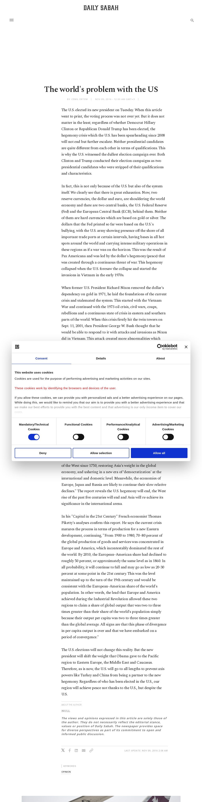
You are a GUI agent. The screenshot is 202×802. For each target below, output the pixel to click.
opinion (66, 771)
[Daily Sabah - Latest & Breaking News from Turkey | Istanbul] (101, 7)
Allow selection (101, 453)
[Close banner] (186, 346)
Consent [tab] (41, 358)
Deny (43, 453)
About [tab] (160, 358)
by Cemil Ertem (77, 99)
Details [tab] (101, 358)
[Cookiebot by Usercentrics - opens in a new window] (160, 347)
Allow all (159, 453)
